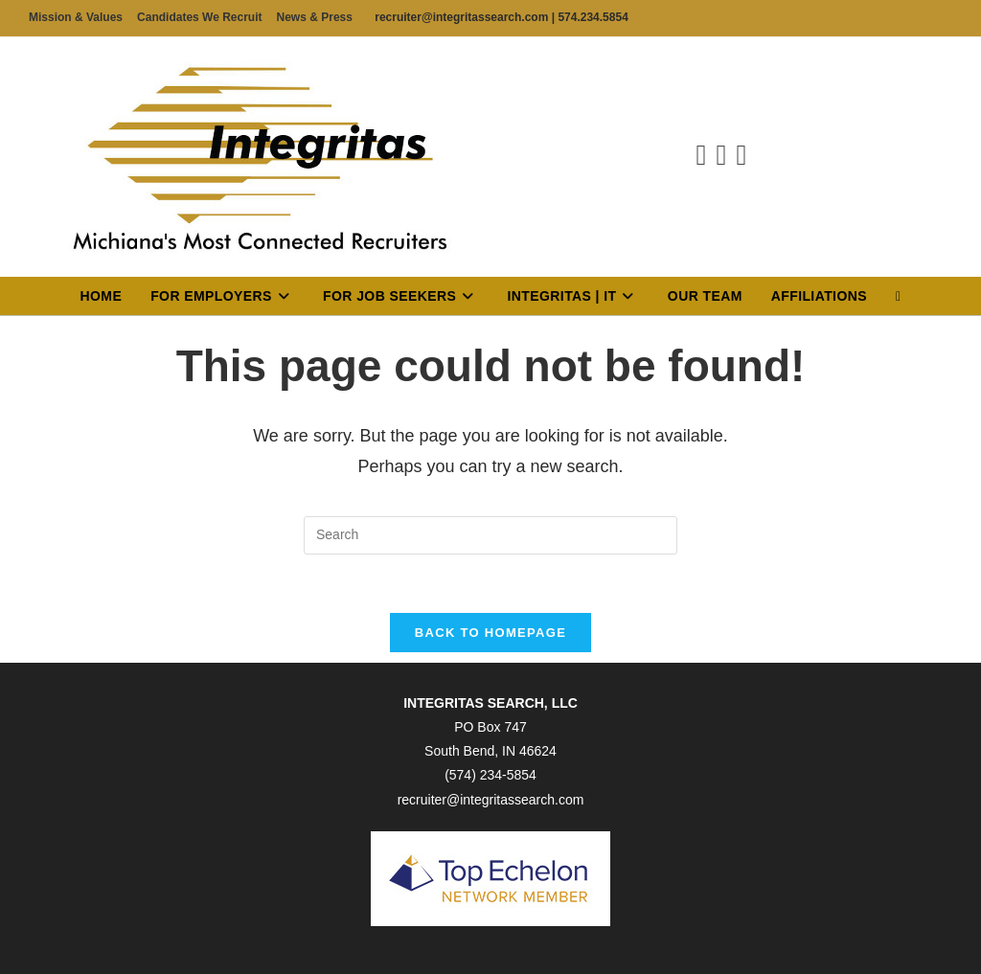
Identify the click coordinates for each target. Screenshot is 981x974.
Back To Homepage (490, 632)
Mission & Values (76, 17)
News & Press (315, 17)
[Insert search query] (490, 535)
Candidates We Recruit (199, 17)
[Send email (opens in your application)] (741, 155)
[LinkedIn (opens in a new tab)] (722, 155)
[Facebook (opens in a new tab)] (701, 155)
